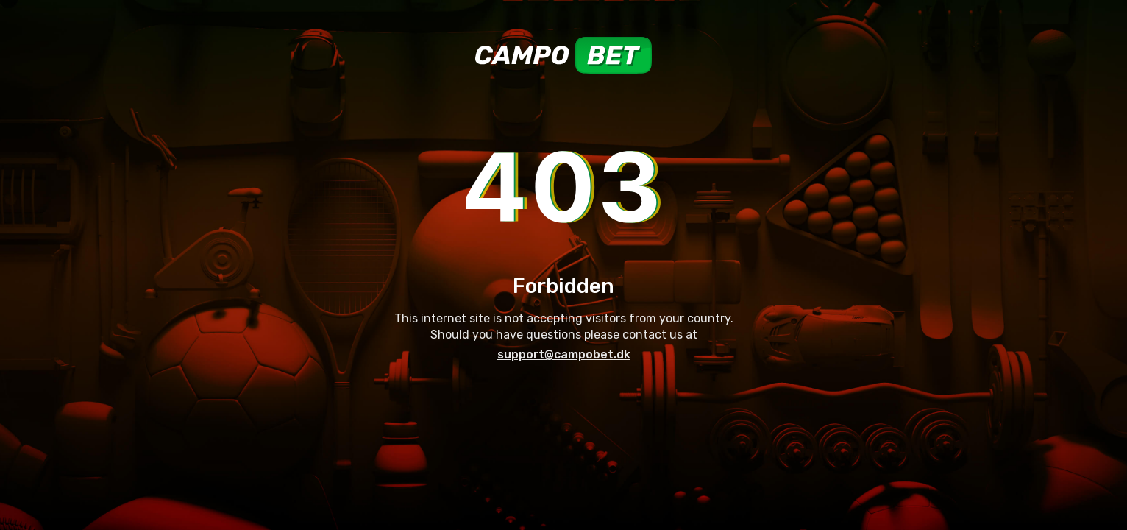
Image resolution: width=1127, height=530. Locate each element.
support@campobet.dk (563, 354)
